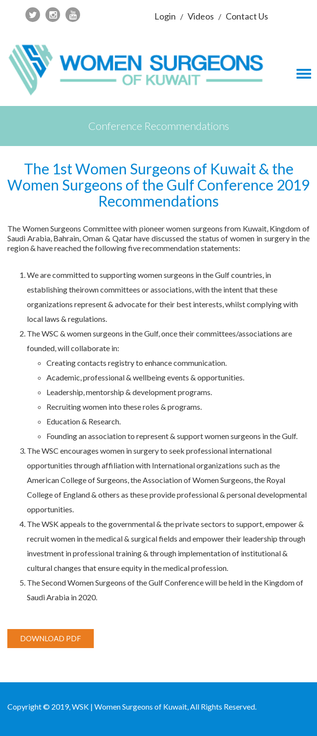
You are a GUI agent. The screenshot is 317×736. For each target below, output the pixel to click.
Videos (201, 16)
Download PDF (50, 638)
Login (165, 16)
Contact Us (247, 16)
